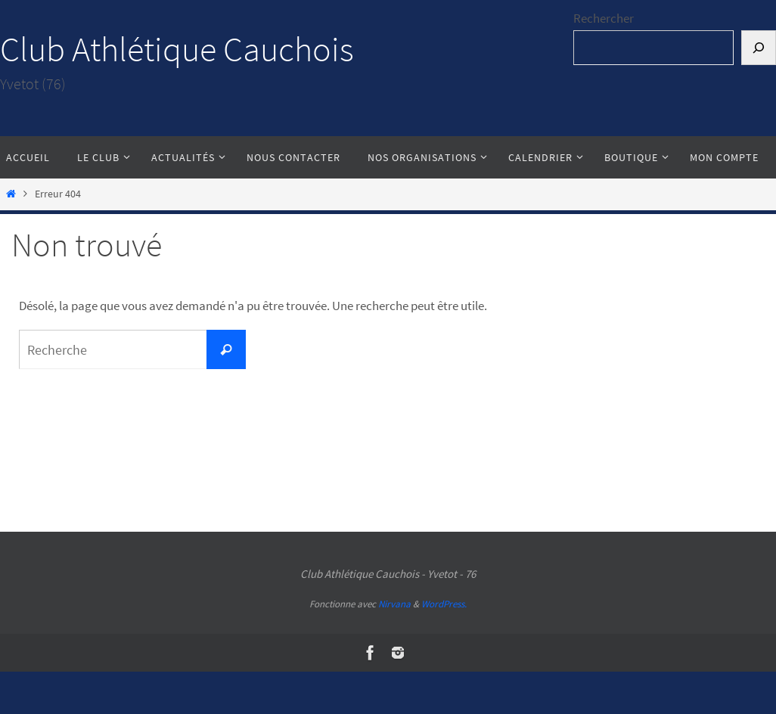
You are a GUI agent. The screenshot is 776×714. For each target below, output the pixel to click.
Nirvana (394, 604)
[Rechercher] (758, 48)
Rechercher (603, 18)
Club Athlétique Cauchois (177, 49)
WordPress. (444, 604)
